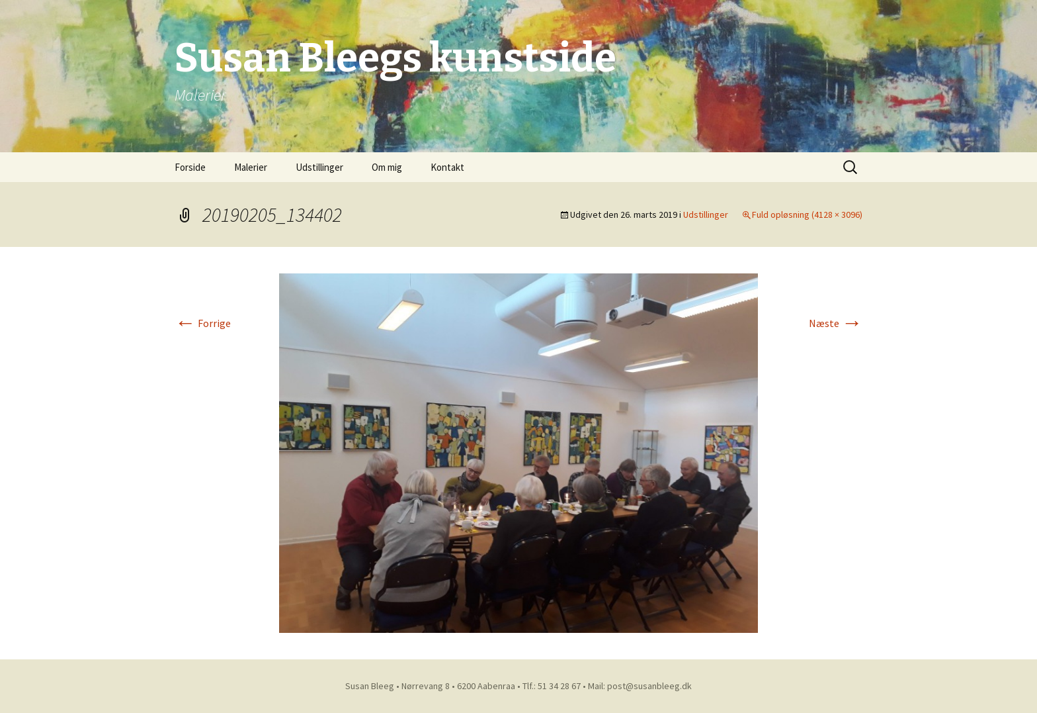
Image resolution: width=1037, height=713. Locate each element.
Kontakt (447, 167)
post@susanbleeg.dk (649, 686)
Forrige (203, 323)
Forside (190, 167)
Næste (835, 323)
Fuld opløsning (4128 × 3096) (807, 214)
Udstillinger (319, 167)
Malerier (250, 167)
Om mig (387, 167)
